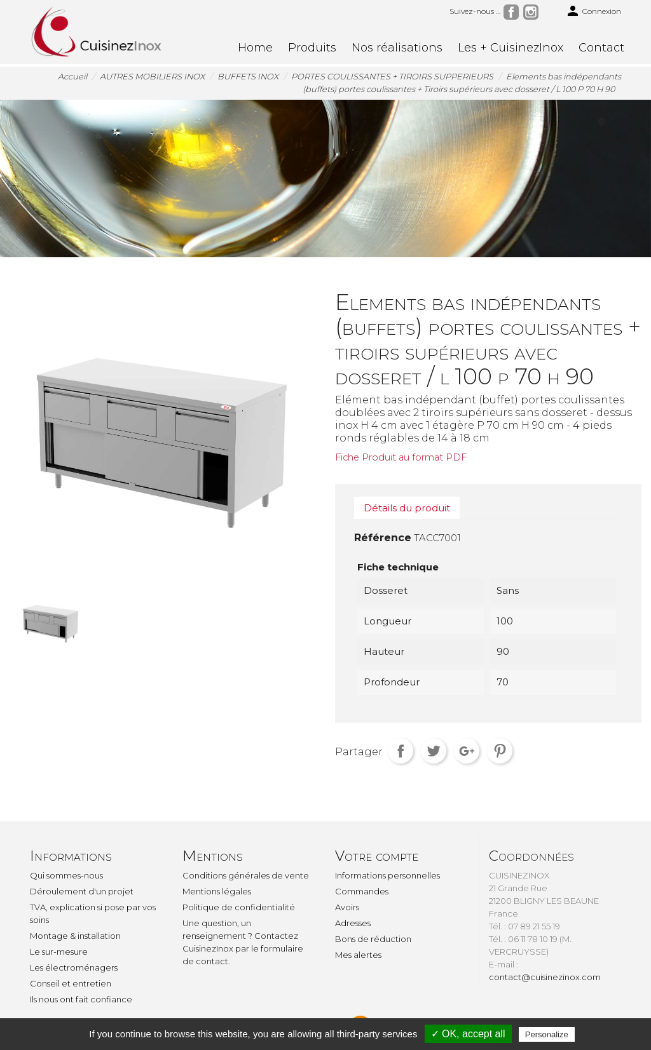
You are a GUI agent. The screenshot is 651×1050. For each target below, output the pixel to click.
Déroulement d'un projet (82, 891)
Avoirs (347, 907)
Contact (601, 48)
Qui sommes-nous (66, 875)
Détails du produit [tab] (407, 508)
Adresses (353, 923)
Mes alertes (358, 955)
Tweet (433, 751)
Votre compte (376, 856)
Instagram (530, 12)
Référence (382, 538)
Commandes (361, 891)
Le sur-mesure (59, 951)
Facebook (511, 12)
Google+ (466, 751)
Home (255, 48)
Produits (312, 48)
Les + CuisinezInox (510, 48)
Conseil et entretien (70, 983)
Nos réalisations (397, 48)
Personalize (546, 1034)
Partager (400, 751)
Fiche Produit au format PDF (401, 457)
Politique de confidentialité (238, 907)
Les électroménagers (74, 967)
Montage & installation (75, 936)
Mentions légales (216, 891)
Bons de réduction (373, 939)
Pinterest (499, 751)
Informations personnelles (387, 875)
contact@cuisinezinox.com (545, 977)
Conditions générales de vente (245, 875)
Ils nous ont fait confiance (81, 999)
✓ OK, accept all (468, 1033)
